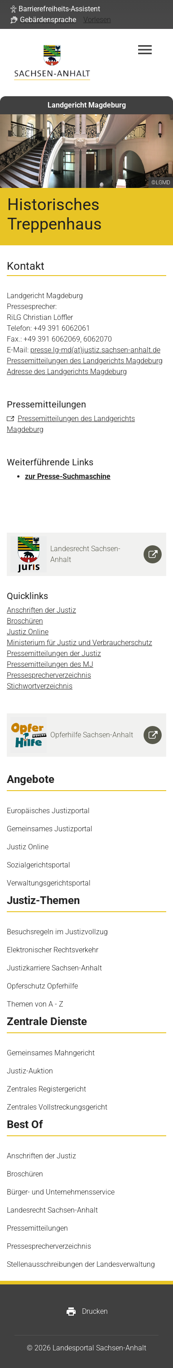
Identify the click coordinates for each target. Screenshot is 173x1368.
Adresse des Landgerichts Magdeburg (67, 371)
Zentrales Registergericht (46, 1089)
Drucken (87, 1311)
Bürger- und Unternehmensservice (61, 1192)
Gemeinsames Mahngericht (51, 1053)
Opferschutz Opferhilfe (42, 986)
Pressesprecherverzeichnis (49, 675)
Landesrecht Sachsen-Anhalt (52, 1210)
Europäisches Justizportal (48, 810)
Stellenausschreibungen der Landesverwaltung (81, 1264)
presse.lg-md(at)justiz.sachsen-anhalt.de (95, 350)
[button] (55, 9)
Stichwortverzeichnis (39, 686)
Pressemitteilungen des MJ (50, 664)
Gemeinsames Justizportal (49, 829)
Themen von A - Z (35, 1004)
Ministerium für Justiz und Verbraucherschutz (79, 642)
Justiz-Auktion (30, 1071)
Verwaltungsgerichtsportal (49, 883)
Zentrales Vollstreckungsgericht (57, 1107)
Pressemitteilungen (37, 1228)
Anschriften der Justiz (41, 610)
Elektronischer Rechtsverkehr (52, 950)
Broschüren (25, 621)
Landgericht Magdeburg (87, 105)
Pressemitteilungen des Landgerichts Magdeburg (85, 360)
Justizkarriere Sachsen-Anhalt (54, 968)
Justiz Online (27, 632)
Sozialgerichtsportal (38, 865)
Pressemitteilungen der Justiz (54, 653)
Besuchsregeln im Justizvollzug (57, 932)
